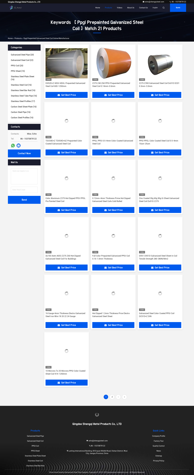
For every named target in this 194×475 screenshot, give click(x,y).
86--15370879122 (177, 2)
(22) (22, 60)
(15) (18, 71)
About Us (130, 8)
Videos (119, 8)
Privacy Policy (158, 461)
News (159, 451)
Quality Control (159, 446)
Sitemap (158, 456)
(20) (22, 55)
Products (108, 8)
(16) (22, 78)
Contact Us (143, 8)
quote (178, 8)
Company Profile (158, 436)
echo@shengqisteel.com (153, 2)
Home (97, 8)
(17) (23, 101)
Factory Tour (159, 441)
